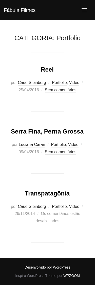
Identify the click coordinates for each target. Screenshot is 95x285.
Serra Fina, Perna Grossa (47, 131)
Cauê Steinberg (32, 82)
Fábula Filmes (20, 10)
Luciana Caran (32, 144)
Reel (47, 69)
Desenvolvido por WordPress (47, 267)
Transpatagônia (47, 193)
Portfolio (59, 82)
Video (74, 82)
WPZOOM (71, 276)
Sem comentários (61, 90)
